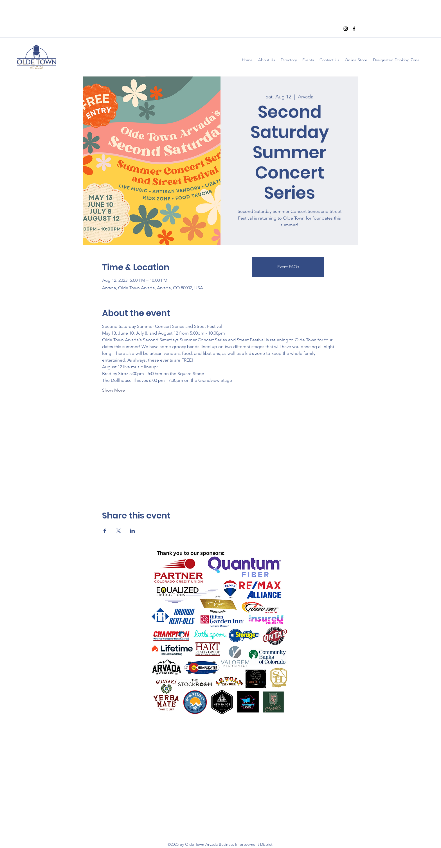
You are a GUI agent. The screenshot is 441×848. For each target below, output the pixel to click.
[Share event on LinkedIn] (132, 531)
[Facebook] (354, 28)
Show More (113, 390)
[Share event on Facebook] (104, 531)
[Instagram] (345, 28)
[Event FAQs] (288, 267)
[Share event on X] (118, 531)
